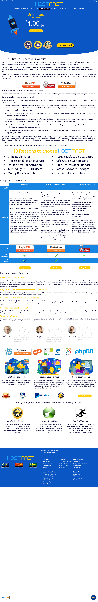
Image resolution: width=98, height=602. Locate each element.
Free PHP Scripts (63, 465)
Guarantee (60, 8)
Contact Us (68, 8)
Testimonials (77, 465)
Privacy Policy (47, 482)
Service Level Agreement (50, 484)
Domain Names (34, 8)
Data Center (76, 461)
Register (90, 1)
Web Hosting (18, 8)
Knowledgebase (77, 478)
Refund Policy (47, 480)
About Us (53, 8)
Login (96, 1)
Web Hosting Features (65, 461)
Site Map (75, 480)
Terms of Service (48, 478)
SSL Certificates (44, 8)
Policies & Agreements (49, 474)
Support (74, 8)
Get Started (36, 31)
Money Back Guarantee (80, 463)
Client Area (76, 476)
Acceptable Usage (48, 476)
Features (25, 8)
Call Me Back (65, 45)
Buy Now (81, 8)
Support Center (77, 474)
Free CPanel (62, 467)
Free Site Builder (63, 463)
